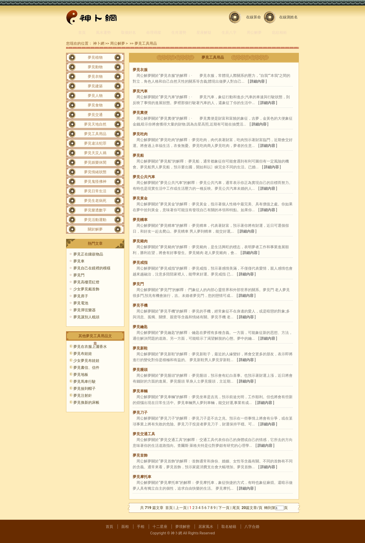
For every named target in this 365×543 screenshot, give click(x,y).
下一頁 (224, 508)
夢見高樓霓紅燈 (86, 282)
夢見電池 (80, 303)
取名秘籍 (228, 526)
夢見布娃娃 (82, 353)
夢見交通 (95, 114)
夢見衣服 (140, 70)
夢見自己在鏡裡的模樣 (92, 268)
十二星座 (159, 526)
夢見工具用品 (146, 43)
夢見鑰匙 (140, 327)
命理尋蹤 (153, 32)
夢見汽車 (140, 91)
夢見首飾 (140, 455)
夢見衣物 (95, 76)
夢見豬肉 (140, 241)
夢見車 (78, 261)
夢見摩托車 (142, 477)
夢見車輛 (140, 391)
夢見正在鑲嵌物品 (88, 254)
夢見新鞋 (140, 348)
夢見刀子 (140, 412)
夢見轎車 (140, 219)
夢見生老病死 (95, 200)
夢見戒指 (140, 262)
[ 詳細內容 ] (257, 81)
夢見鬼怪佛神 (95, 181)
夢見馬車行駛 (84, 381)
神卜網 (98, 43)
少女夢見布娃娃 (86, 360)
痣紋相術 (279, 32)
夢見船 (138, 155)
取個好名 (128, 32)
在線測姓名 (288, 17)
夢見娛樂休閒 (95, 162)
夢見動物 (95, 67)
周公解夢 (254, 32)
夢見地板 (80, 374)
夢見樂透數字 (95, 210)
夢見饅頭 (140, 369)
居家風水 (205, 526)
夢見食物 (95, 105)
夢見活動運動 (95, 219)
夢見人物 (95, 95)
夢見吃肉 (140, 134)
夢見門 (138, 284)
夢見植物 (95, 57)
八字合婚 (251, 526)
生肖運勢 (178, 32)
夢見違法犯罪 (95, 143)
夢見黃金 (140, 198)
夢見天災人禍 (95, 153)
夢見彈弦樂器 (84, 310)
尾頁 (236, 508)
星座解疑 (203, 32)
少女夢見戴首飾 (86, 289)
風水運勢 (103, 32)
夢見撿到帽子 (84, 388)
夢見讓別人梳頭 (86, 317)
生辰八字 (229, 32)
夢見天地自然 (95, 124)
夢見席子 (80, 296)
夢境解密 (182, 526)
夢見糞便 (140, 112)
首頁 (82, 32)
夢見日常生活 (95, 191)
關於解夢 (95, 229)
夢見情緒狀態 (95, 172)
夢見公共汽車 (144, 177)
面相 (125, 526)
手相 (140, 526)
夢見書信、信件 (86, 367)
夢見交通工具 (144, 434)
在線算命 (253, 17)
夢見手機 (140, 305)
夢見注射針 (82, 395)
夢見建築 (95, 86)
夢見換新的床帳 (86, 402)
